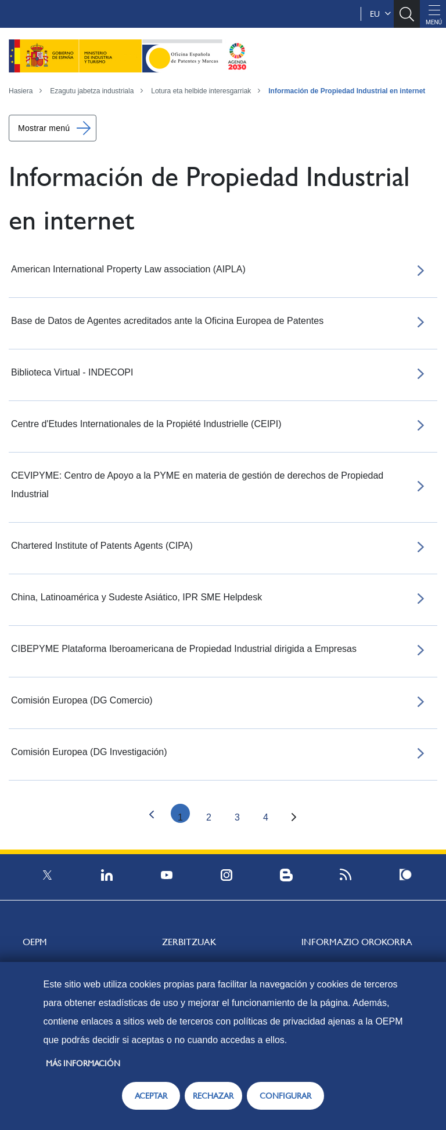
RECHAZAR (213, 1095)
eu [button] (380, 14)
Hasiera (21, 91)
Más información (83, 1063)
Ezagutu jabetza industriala (92, 91)
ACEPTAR (151, 1095)
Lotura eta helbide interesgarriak (201, 91)
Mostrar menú (44, 128)
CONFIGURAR (285, 1095)
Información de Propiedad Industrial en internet (346, 91)
